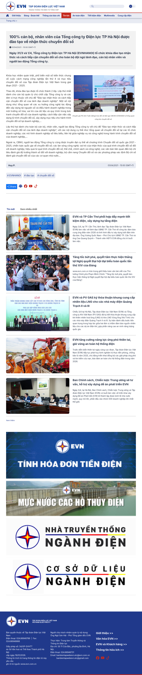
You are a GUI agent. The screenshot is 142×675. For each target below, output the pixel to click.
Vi (131, 6)
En (134, 6)
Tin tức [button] (66, 15)
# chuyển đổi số (45, 175)
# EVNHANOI (14, 175)
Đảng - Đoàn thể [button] (31, 15)
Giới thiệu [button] (16, 15)
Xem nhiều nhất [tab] (28, 209)
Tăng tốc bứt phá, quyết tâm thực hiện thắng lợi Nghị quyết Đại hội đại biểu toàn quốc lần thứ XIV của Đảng (102, 261)
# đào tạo (29, 175)
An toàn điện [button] (79, 15)
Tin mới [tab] (11, 209)
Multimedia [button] (109, 15)
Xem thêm (10, 420)
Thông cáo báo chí (51, 15)
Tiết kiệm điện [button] (94, 15)
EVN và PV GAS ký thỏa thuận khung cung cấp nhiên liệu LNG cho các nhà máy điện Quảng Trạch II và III (104, 302)
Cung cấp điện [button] (124, 15)
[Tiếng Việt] (35, 6)
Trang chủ (10, 20)
